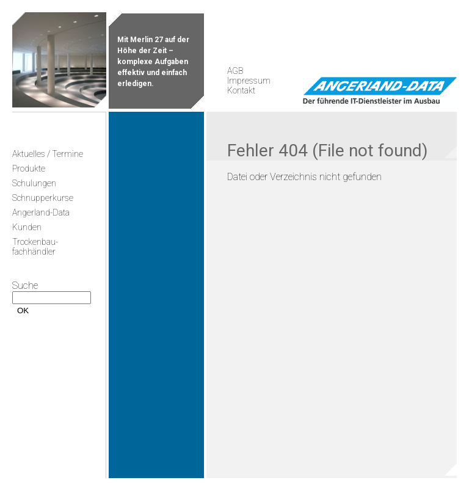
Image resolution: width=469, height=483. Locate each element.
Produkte (28, 168)
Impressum (249, 80)
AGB (235, 71)
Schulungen (34, 183)
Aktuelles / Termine (47, 154)
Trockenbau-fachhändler (35, 246)
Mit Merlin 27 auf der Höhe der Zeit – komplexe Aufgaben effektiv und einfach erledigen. (153, 61)
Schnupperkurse (42, 198)
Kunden (27, 227)
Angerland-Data (41, 212)
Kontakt (241, 90)
